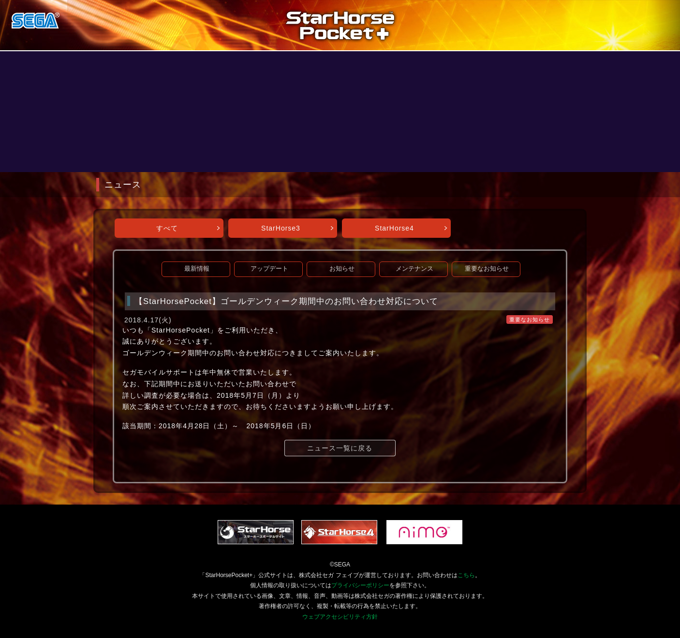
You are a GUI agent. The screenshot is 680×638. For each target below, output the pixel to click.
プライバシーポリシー (360, 585)
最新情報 (196, 268)
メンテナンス (414, 268)
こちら (466, 575)
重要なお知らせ (487, 268)
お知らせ (342, 268)
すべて (167, 228)
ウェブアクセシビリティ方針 (340, 616)
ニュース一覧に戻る (339, 448)
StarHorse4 (394, 228)
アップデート (269, 268)
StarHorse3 (280, 228)
